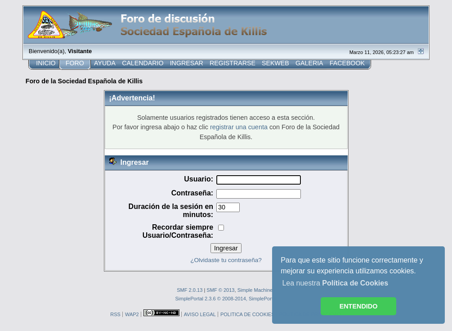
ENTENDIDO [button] (359, 306)
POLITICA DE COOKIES (247, 314)
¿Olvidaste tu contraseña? (226, 260)
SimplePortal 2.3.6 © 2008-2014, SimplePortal (226, 298)
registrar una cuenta (239, 127)
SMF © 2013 (220, 290)
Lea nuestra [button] (335, 283)
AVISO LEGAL (200, 314)
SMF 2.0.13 (189, 290)
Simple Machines (256, 290)
